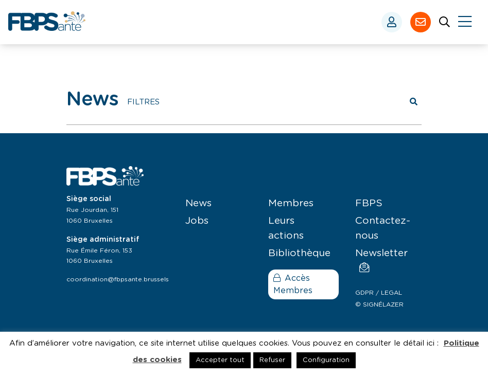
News (198, 203)
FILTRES (143, 102)
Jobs (196, 221)
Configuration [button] (326, 360)
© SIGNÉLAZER (379, 304)
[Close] (465, 22)
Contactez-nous (382, 228)
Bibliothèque (299, 253)
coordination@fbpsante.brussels (117, 279)
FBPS (368, 203)
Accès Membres (292, 284)
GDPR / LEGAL (378, 293)
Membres (290, 203)
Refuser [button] (272, 360)
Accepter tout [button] (220, 360)
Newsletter (381, 260)
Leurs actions (286, 228)
